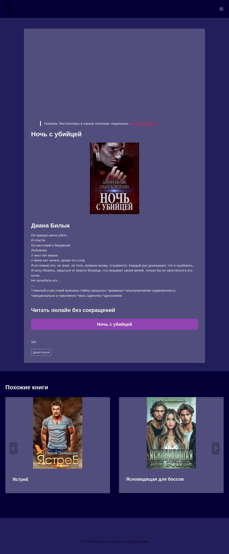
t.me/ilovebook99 (144, 123)
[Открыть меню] (221, 8)
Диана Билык (41, 352)
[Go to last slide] (13, 448)
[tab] (105, 503)
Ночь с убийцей (114, 324)
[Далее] (216, 448)
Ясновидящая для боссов (155, 479)
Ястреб (20, 479)
